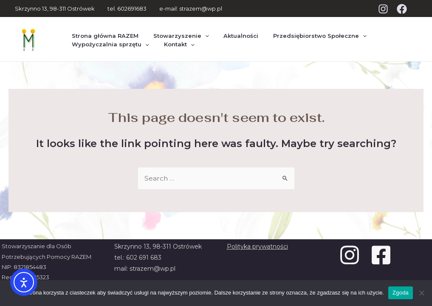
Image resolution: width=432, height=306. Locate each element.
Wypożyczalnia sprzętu (108, 46)
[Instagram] (383, 9)
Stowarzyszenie (174, 31)
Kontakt (172, 46)
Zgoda (400, 292)
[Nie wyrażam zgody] (421, 293)
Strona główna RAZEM (103, 31)
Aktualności (229, 31)
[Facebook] (402, 9)
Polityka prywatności (257, 246)
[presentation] (198, 31)
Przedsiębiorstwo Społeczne (304, 31)
